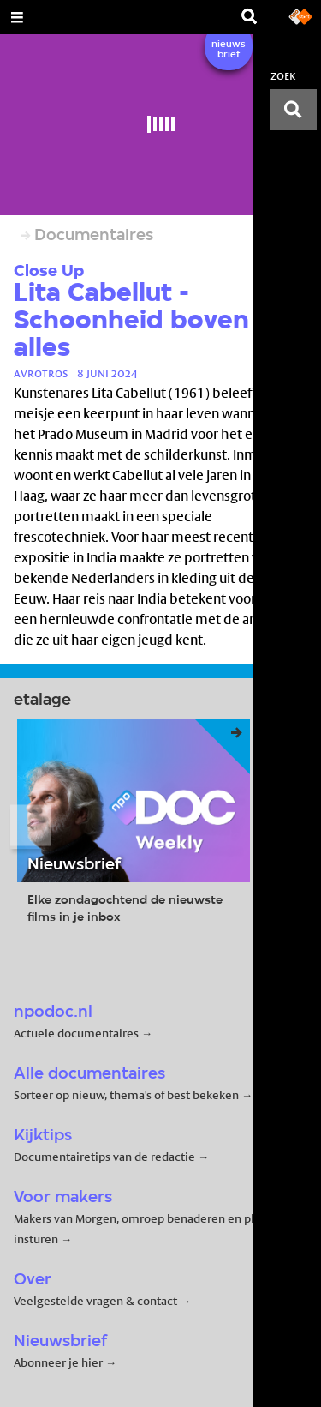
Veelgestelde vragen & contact (95, 1301)
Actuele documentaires (76, 1033)
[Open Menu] (17, 17)
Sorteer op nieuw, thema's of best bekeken (126, 1095)
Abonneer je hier (59, 1362)
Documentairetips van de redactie (104, 1156)
